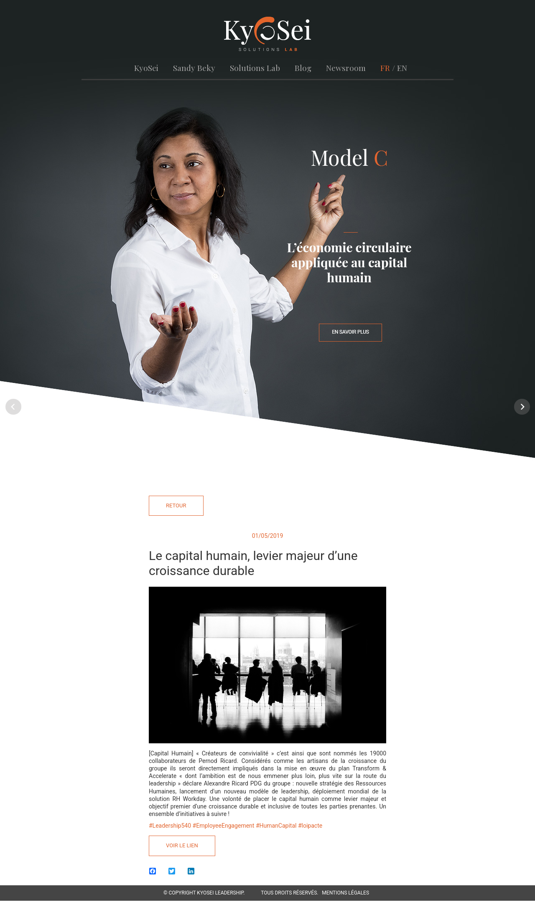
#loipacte (310, 825)
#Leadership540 (170, 825)
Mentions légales (345, 893)
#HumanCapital (276, 825)
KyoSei (148, 68)
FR (384, 68)
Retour (176, 505)
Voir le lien (182, 845)
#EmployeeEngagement (224, 825)
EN (401, 68)
